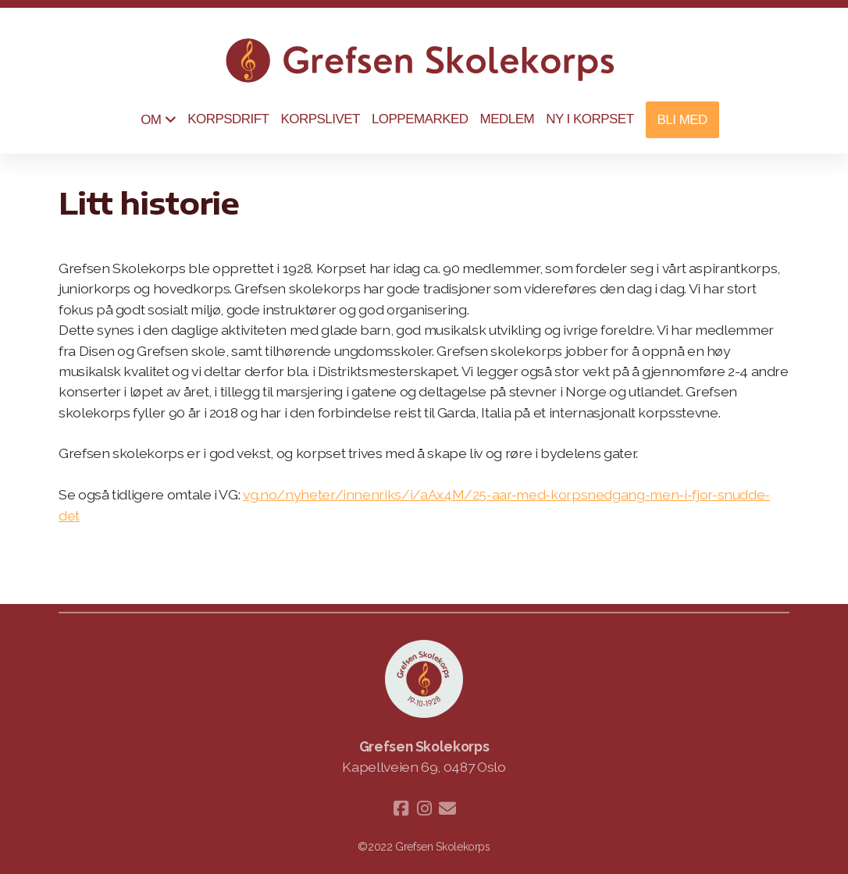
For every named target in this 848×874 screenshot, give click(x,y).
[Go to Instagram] (424, 808)
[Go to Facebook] (400, 808)
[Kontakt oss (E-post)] (447, 808)
